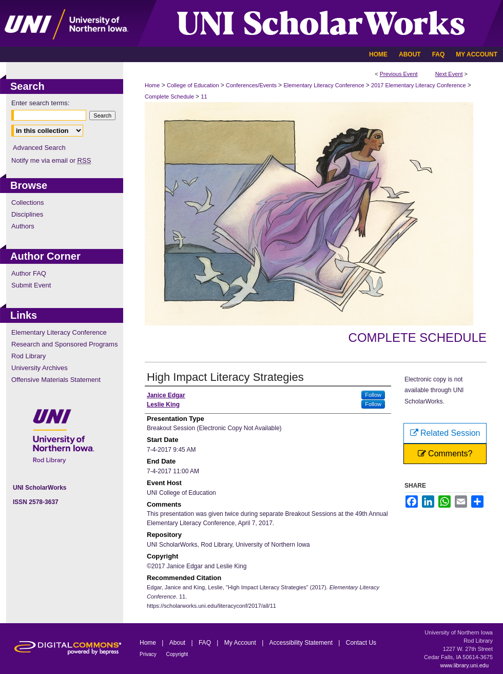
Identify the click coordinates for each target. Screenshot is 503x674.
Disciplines (27, 214)
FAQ (205, 642)
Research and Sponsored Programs (64, 344)
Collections (27, 202)
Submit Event (31, 285)
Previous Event (399, 74)
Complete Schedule (170, 96)
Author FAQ (28, 273)
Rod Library (28, 356)
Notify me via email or (51, 160)
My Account (241, 642)
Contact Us (361, 642)
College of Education (194, 85)
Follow (373, 395)
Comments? (445, 453)
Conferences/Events (252, 85)
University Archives (39, 368)
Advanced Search (39, 147)
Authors (22, 226)
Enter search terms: (40, 103)
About (178, 642)
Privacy (149, 654)
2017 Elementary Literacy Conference (419, 85)
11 (204, 96)
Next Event (449, 74)
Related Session (445, 433)
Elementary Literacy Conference (324, 85)
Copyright (177, 654)
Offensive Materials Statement (56, 379)
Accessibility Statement (302, 642)
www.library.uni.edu (464, 665)
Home (152, 85)
